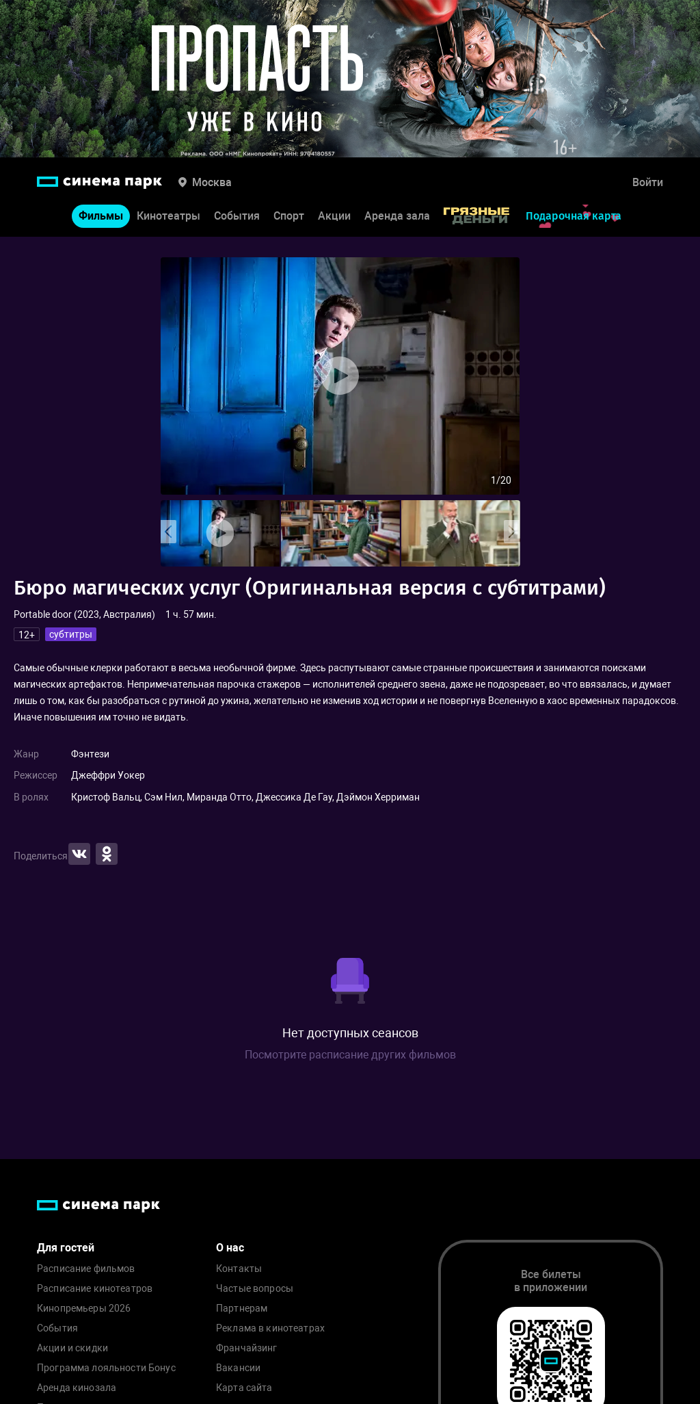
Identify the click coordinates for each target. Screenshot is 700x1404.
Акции (334, 215)
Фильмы (101, 215)
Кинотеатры (168, 215)
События (237, 215)
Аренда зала (397, 215)
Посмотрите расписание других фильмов (350, 1054)
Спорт (288, 215)
